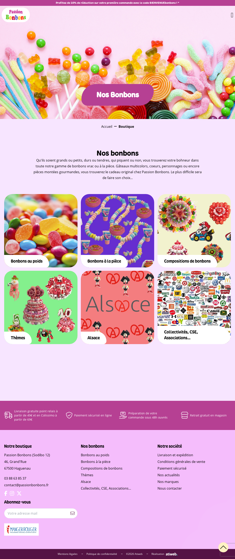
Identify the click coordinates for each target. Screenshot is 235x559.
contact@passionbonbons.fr (26, 485)
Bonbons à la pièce (95, 461)
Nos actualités (169, 475)
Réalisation (164, 554)
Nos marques (168, 481)
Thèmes (87, 475)
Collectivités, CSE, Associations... (106, 488)
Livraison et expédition (175, 455)
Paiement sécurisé (172, 468)
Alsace (86, 481)
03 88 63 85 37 (15, 478)
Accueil (106, 126)
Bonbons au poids (95, 455)
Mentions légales (70, 554)
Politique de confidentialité (104, 554)
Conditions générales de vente (181, 461)
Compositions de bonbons (101, 468)
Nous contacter (170, 488)
